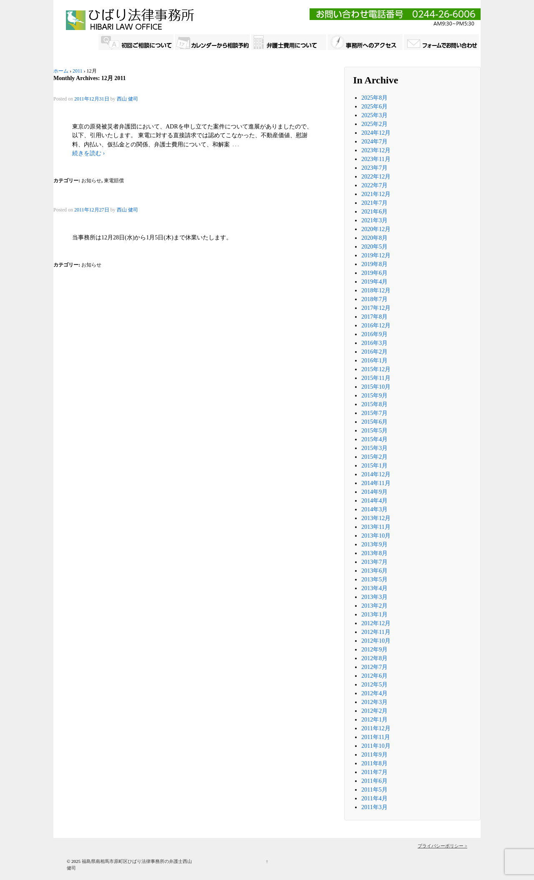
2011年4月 (374, 798)
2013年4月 (374, 588)
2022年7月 (374, 185)
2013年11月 (375, 527)
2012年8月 (374, 658)
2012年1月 (374, 720)
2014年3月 (374, 509)
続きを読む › (88, 153)
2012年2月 (374, 711)
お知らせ (91, 181)
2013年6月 (374, 571)
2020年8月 (374, 238)
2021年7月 (374, 203)
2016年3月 (374, 343)
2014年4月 (374, 501)
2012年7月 (374, 667)
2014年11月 (375, 483)
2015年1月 (374, 466)
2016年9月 (374, 334)
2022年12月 (375, 176)
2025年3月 (374, 115)
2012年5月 (374, 684)
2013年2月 (374, 606)
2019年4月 (374, 282)
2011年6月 (374, 781)
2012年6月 (374, 676)
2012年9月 (374, 649)
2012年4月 (374, 693)
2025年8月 (374, 98)
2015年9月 (374, 395)
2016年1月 (374, 360)
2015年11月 (375, 378)
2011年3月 (374, 807)
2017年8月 (374, 317)
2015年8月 (374, 404)
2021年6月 (374, 212)
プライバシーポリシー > (442, 845)
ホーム (60, 71)
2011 (78, 71)
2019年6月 (374, 273)
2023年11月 (375, 159)
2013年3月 (374, 597)
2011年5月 (374, 790)
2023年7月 (374, 168)
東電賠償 (114, 181)
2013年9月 (374, 544)
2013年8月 (374, 553)
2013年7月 (374, 562)
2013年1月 (374, 614)
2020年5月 (374, 247)
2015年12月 (375, 369)
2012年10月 (375, 641)
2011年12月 (375, 728)
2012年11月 (375, 632)
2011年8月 (374, 763)
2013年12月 (375, 518)
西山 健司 (127, 99)
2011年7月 (374, 772)
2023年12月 (375, 150)
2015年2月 (374, 457)
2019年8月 (374, 264)
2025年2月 (374, 124)
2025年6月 (374, 106)
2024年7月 (374, 141)
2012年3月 (374, 702)
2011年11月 (375, 737)
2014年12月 (375, 474)
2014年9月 (374, 492)
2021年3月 (374, 220)
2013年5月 (374, 579)
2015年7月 (374, 413)
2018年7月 (374, 299)
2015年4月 (374, 439)
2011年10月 (375, 746)
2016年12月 (375, 325)
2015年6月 (374, 422)
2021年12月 (375, 194)
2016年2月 (374, 352)
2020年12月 (375, 229)
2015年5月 (374, 430)
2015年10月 (375, 387)
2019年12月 (375, 255)
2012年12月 (375, 623)
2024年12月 (375, 133)
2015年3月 (374, 448)
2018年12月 (375, 290)
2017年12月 (375, 308)
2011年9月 (374, 755)
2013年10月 (375, 536)
